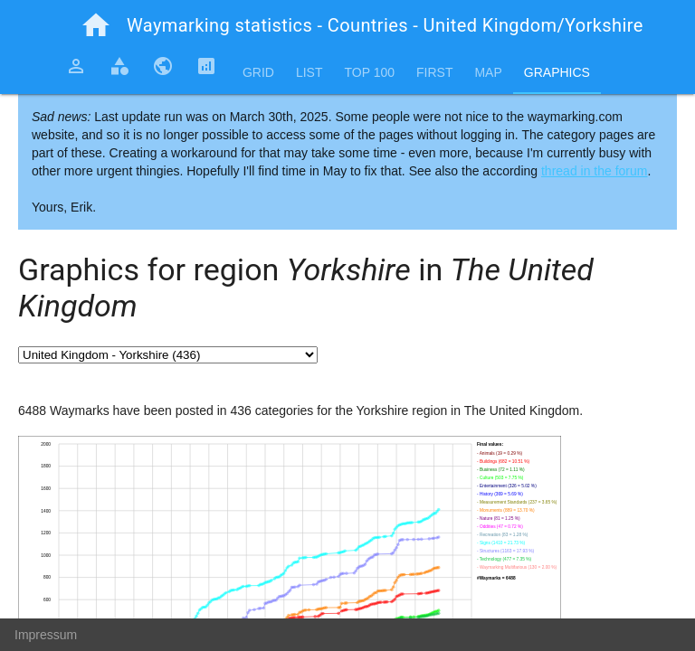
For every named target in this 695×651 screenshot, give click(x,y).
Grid (258, 72)
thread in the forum (594, 171)
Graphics (557, 72)
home (96, 25)
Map (487, 72)
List (309, 72)
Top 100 (369, 72)
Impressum (45, 634)
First (434, 72)
